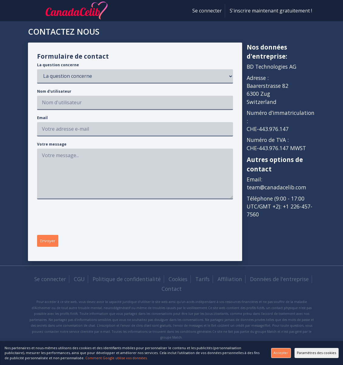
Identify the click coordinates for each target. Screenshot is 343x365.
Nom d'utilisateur (54, 91)
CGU (79, 281)
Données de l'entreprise (279, 281)
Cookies (178, 281)
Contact (172, 290)
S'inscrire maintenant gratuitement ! (271, 10)
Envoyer (52, 242)
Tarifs (202, 281)
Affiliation (230, 281)
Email (42, 117)
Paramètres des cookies (308, 350)
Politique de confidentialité (127, 281)
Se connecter (207, 10)
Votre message (52, 144)
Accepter (243, 350)
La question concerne (58, 64)
